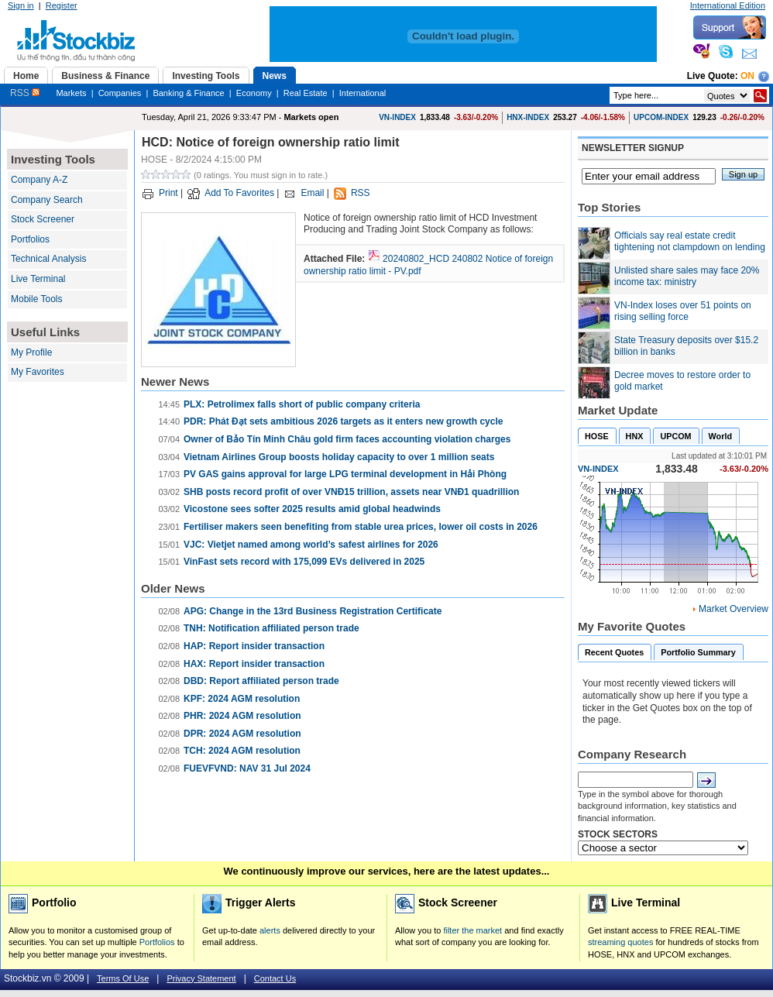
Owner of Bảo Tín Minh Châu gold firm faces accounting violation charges (347, 439)
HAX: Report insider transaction (254, 663)
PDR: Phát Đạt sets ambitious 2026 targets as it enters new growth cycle (343, 421)
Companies (120, 93)
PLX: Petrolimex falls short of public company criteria (302, 404)
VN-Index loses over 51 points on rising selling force (682, 311)
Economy (254, 93)
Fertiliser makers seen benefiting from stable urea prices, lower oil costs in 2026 (361, 526)
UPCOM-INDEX (661, 117)
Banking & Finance (188, 93)
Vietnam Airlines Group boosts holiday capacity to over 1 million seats (339, 457)
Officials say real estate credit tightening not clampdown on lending (689, 241)
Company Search (47, 199)
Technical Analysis (48, 258)
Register (61, 5)
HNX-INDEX (528, 117)
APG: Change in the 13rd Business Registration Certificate (312, 611)
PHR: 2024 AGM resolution (242, 715)
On (747, 75)
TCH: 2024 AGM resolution (242, 750)
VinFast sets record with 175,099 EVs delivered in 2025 (304, 561)
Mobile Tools (36, 299)
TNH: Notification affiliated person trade (271, 628)
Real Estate (305, 93)
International (362, 93)
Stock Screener (42, 219)
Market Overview (733, 608)
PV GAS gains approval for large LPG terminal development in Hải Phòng (345, 474)
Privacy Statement (201, 978)
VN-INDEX (397, 117)
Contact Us (275, 978)
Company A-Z (39, 179)
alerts (269, 930)
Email (312, 192)
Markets (71, 93)
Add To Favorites (239, 192)
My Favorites (37, 371)
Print (168, 192)
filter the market (472, 930)
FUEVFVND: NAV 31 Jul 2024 (247, 768)
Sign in (21, 5)
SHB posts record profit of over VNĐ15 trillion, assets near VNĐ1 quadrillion (351, 491)
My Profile (31, 352)
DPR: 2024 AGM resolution (242, 733)
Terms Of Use (123, 978)
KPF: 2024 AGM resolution (242, 698)
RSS (25, 93)
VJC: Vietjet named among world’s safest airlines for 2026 (311, 544)
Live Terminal (38, 278)
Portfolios (30, 239)
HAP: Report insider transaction (254, 646)
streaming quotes (620, 942)
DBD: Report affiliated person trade (261, 681)
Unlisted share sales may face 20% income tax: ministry (686, 276)
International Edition (727, 5)
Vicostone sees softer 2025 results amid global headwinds (312, 509)
